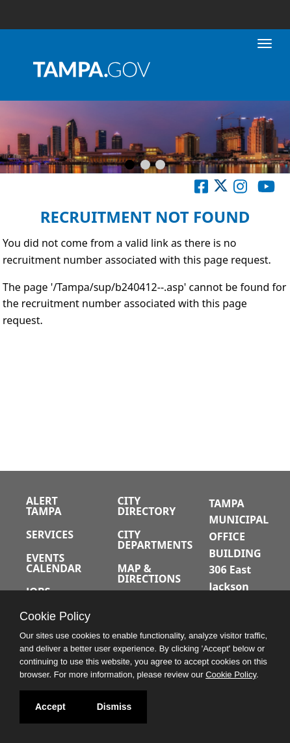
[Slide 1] (130, 165)
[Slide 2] (145, 165)
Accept (50, 706)
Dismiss (114, 706)
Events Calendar (53, 563)
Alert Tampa (43, 506)
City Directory (147, 506)
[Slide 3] (160, 165)
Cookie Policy (55, 616)
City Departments (155, 539)
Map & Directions (149, 573)
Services (49, 534)
